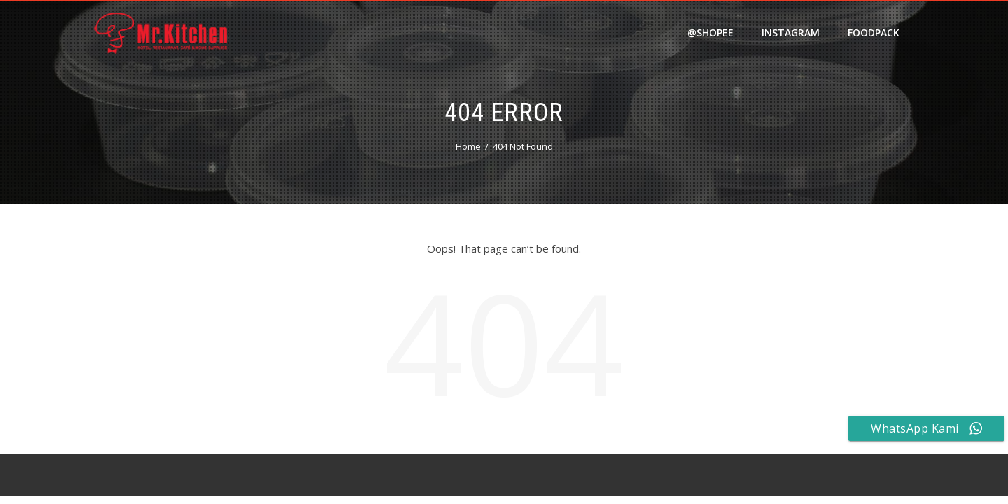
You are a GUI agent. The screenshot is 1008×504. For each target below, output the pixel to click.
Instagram (791, 32)
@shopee (710, 32)
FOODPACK (873, 32)
